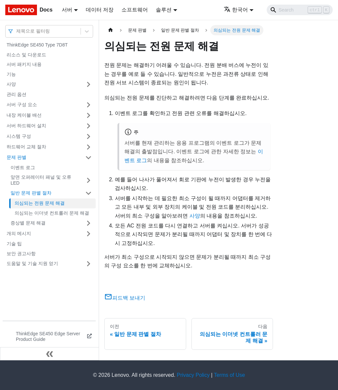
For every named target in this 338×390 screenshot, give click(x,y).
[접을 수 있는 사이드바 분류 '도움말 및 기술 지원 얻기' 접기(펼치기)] (88, 263)
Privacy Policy (193, 375)
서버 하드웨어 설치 (26, 125)
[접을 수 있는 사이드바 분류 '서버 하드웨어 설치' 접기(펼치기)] (88, 126)
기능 (11, 74)
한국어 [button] (236, 10)
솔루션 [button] (164, 10)
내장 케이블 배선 (24, 115)
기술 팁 (14, 243)
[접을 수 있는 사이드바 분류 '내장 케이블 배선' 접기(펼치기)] (88, 115)
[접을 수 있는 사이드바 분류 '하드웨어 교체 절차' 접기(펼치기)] (88, 147)
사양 (11, 84)
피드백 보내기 (124, 298)
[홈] (110, 30)
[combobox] (16, 31)
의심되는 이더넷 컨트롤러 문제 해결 (52, 213)
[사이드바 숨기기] (49, 353)
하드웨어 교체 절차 (26, 146)
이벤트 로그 (23, 167)
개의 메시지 (19, 233)
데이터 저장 (100, 10)
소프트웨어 (134, 10)
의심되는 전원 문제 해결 (40, 203)
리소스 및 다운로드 (26, 54)
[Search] (300, 10)
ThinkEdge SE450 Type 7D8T (37, 44)
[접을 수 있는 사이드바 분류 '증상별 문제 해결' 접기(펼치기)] (88, 223)
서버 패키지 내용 (24, 64)
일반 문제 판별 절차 (31, 192)
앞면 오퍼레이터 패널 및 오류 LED (41, 180)
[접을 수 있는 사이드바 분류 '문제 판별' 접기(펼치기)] (88, 157)
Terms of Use (229, 375)
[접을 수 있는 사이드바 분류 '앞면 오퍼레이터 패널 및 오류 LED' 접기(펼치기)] (88, 180)
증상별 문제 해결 (28, 222)
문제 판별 (16, 157)
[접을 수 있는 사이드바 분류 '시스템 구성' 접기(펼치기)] (88, 136)
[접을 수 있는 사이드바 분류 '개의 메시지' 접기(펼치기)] (88, 233)
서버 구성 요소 (22, 104)
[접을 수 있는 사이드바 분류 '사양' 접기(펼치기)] (88, 84)
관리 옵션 (16, 94)
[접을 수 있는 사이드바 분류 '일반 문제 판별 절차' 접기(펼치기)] (88, 193)
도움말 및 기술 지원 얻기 (32, 263)
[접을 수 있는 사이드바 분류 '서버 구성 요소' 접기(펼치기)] (88, 105)
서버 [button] (67, 10)
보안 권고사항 (21, 253)
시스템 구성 (19, 136)
